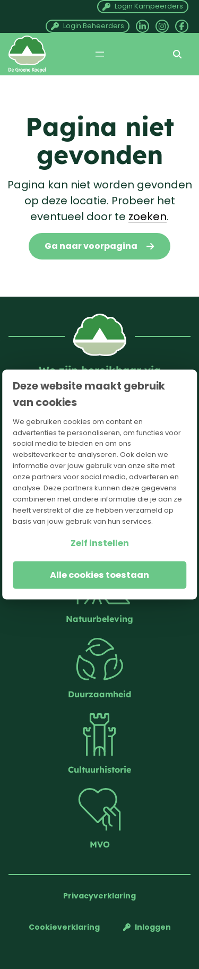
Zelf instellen (100, 543)
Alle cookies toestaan (99, 574)
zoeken (147, 216)
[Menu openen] (99, 54)
